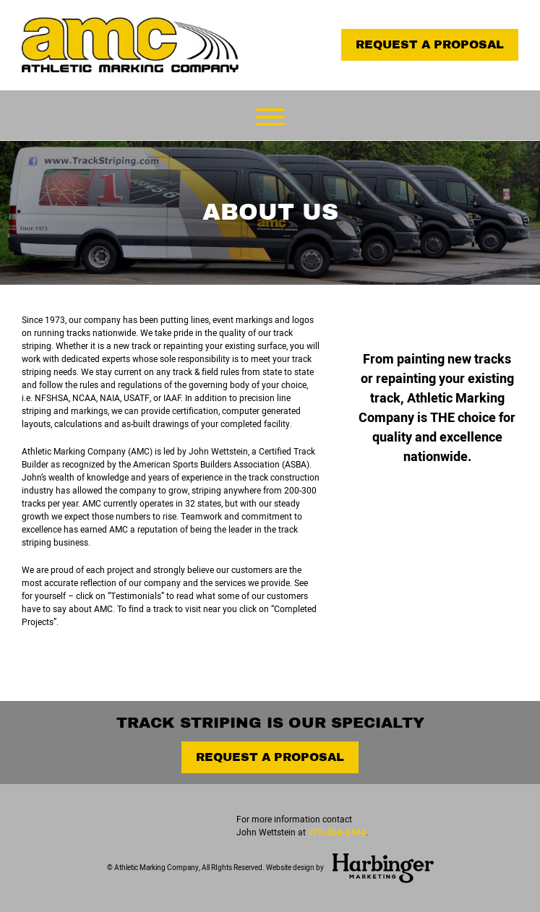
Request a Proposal (430, 44)
